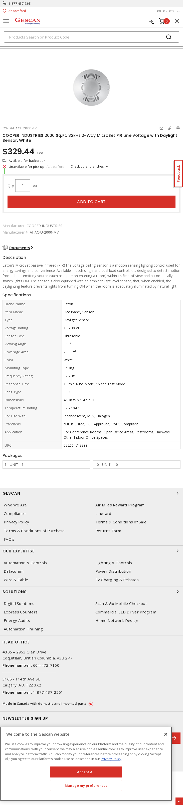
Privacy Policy (16, 522)
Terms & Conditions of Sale (121, 522)
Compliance (15, 513)
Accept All (86, 772)
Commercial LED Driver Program (125, 612)
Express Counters (21, 612)
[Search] (91, 37)
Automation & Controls (25, 562)
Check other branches (87, 166)
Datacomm (14, 571)
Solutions (91, 591)
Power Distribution (113, 571)
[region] (86, 764)
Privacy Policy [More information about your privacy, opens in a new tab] (111, 758)
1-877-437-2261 (20, 4)
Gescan (91, 493)
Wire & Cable (16, 579)
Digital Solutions (19, 603)
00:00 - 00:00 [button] (166, 11)
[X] (165, 734)
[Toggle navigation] (6, 21)
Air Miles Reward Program (120, 505)
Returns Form (108, 530)
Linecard (103, 513)
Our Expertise (91, 551)
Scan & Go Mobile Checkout (121, 603)
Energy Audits (17, 620)
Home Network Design (116, 620)
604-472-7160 (46, 665)
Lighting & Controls (113, 562)
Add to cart (91, 202)
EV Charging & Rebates (117, 579)
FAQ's (9, 539)
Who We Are (15, 505)
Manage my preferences (86, 785)
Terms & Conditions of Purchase (34, 530)
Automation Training (23, 629)
